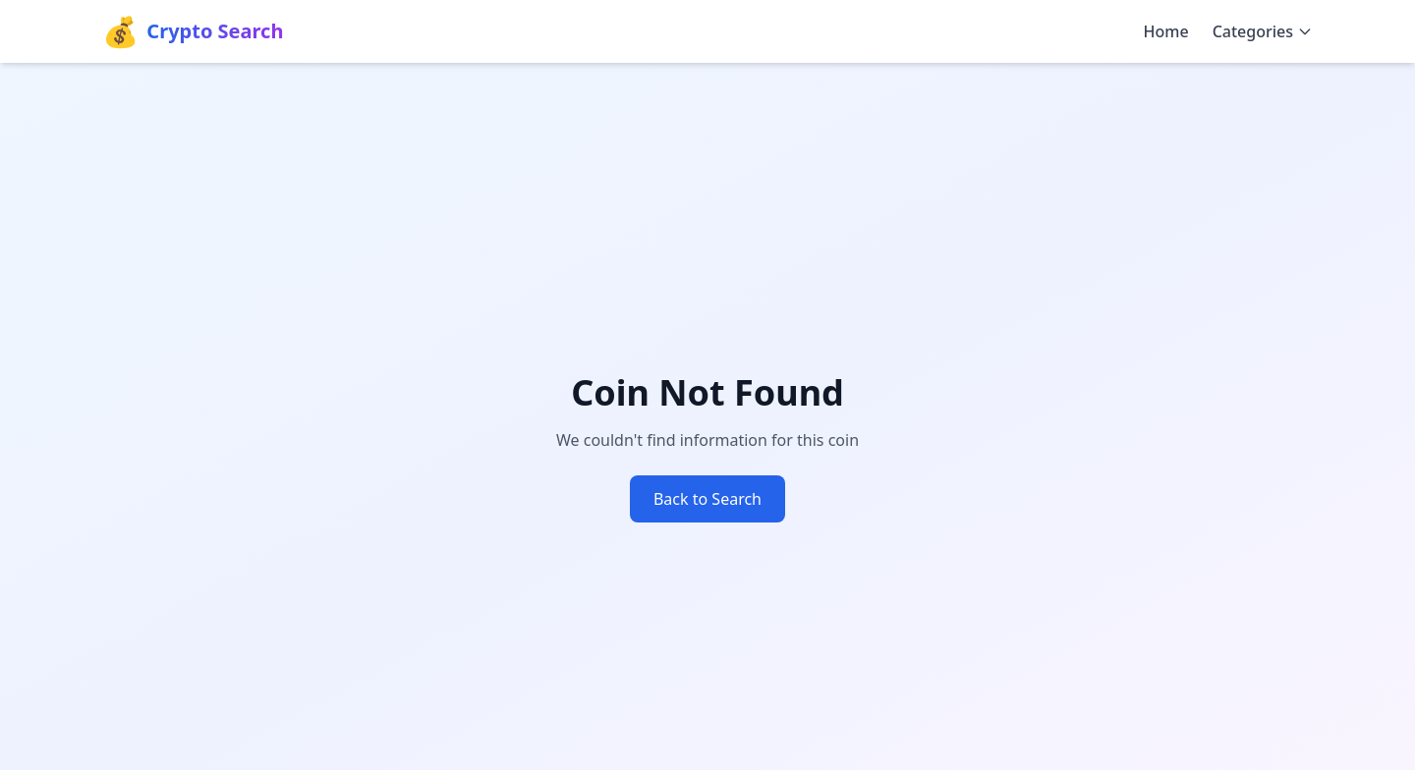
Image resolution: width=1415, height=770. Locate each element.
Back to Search (707, 499)
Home (1166, 31)
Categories (1263, 31)
